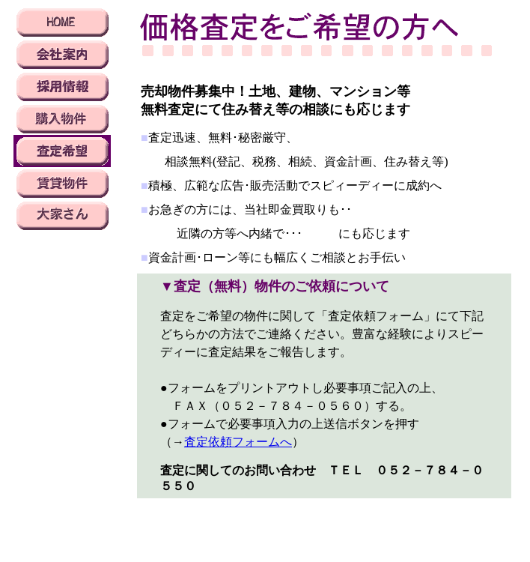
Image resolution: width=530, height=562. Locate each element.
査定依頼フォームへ (238, 441)
